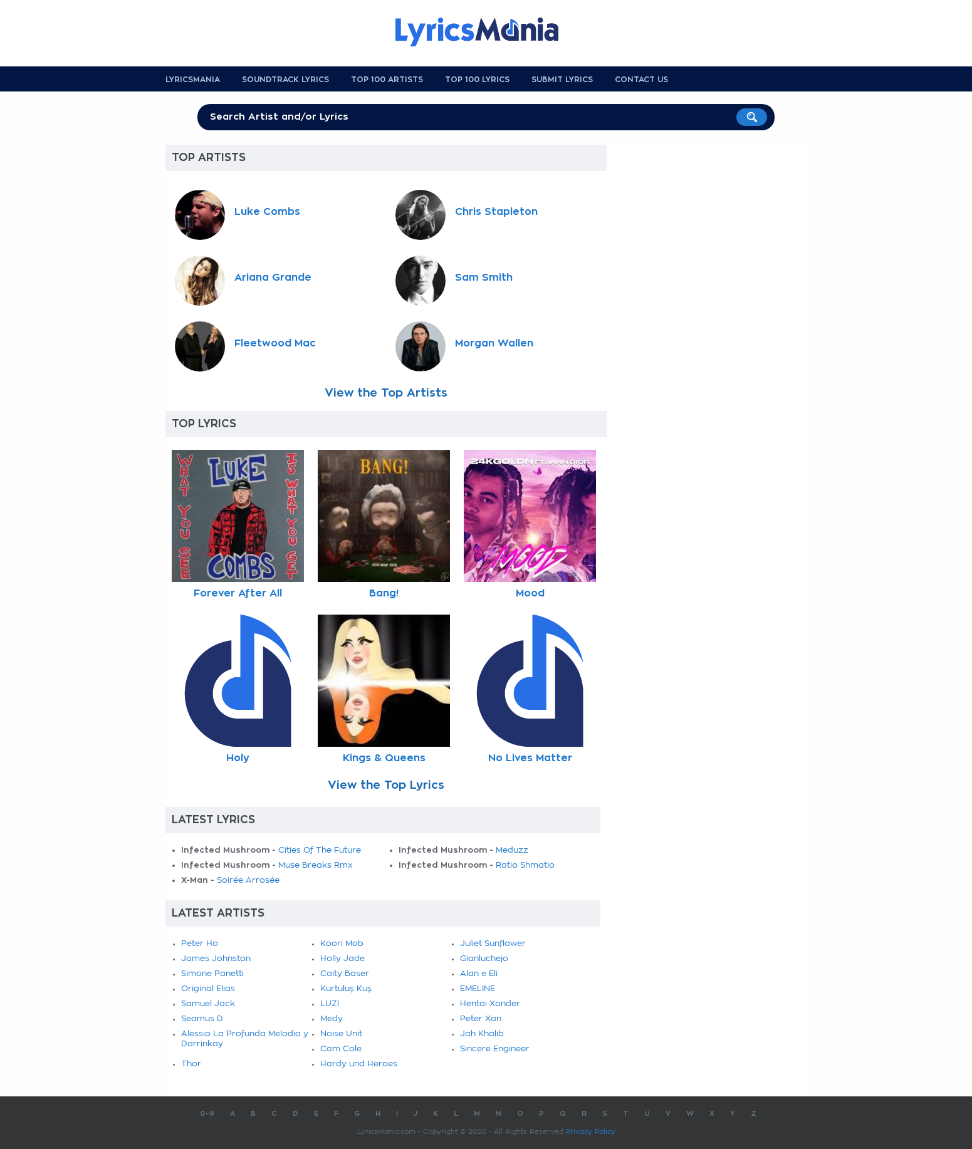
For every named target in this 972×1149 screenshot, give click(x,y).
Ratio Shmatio (525, 865)
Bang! (384, 593)
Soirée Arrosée (248, 880)
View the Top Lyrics (386, 785)
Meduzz (512, 850)
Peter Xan (480, 1019)
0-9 (207, 1113)
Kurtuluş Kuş (346, 989)
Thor (191, 1064)
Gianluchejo (484, 959)
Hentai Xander (490, 1004)
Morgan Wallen (494, 343)
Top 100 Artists (387, 79)
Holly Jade (342, 959)
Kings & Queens (384, 758)
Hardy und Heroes (358, 1064)
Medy (331, 1019)
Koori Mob (341, 944)
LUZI (329, 1004)
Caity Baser (344, 974)
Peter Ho (199, 944)
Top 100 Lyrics (477, 79)
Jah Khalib (482, 1034)
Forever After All (238, 593)
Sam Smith (484, 278)
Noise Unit (341, 1034)
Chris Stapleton (496, 212)
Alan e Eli (479, 974)
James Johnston (216, 959)
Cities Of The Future (319, 850)
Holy (237, 758)
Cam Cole (341, 1049)
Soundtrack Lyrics (285, 79)
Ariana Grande (272, 278)
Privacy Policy (590, 1131)
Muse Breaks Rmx (315, 865)
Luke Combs (267, 212)
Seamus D (202, 1019)
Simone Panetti (212, 974)
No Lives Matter (530, 758)
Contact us (641, 79)
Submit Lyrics (562, 79)
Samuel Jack (208, 1004)
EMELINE (477, 989)
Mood (530, 593)
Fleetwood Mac (275, 343)
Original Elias (208, 989)
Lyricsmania (192, 79)
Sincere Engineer (495, 1049)
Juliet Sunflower (493, 944)
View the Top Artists (386, 392)
